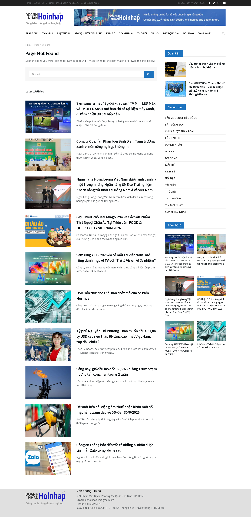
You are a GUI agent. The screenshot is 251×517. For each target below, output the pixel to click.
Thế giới (142, 33)
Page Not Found (42, 44)
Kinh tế (110, 33)
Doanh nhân (126, 33)
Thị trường (64, 33)
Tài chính (47, 33)
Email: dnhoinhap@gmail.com (64, 2)
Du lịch (155, 33)
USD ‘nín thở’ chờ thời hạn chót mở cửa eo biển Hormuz (211, 346)
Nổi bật (170, 178)
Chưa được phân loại (179, 131)
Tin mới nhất (174, 205)
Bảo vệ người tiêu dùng (88, 33)
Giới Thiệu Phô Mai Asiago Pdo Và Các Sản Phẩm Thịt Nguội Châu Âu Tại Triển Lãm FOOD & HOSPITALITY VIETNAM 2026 (113, 222)
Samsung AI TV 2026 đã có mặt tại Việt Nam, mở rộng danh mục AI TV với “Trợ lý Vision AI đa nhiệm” (179, 349)
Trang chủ (32, 33)
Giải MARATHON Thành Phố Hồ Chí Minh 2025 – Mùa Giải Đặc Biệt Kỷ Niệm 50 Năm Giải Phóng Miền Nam (207, 88)
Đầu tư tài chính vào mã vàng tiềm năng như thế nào (207, 65)
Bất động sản (171, 33)
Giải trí (169, 164)
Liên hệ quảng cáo (90, 2)
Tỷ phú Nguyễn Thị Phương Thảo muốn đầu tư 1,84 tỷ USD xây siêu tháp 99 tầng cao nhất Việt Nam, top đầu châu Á (116, 336)
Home (28, 44)
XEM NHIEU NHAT (175, 211)
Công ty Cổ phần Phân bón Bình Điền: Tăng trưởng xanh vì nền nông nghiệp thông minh (211, 260)
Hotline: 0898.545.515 (36, 2)
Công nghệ (204, 33)
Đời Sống (188, 33)
